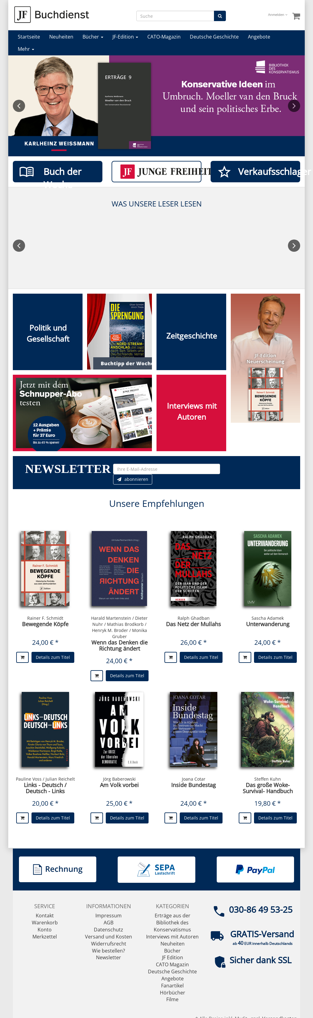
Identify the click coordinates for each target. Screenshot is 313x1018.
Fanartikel (172, 985)
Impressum (108, 915)
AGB (108, 922)
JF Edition (172, 957)
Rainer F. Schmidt (45, 618)
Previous (19, 106)
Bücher (93, 36)
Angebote (259, 36)
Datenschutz (108, 929)
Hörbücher (172, 992)
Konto (45, 929)
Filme (172, 999)
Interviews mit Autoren (172, 936)
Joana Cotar (193, 779)
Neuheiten (61, 36)
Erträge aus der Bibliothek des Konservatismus (172, 922)
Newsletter (108, 957)
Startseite (29, 36)
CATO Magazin (172, 964)
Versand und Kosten (108, 936)
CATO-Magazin (164, 36)
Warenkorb (45, 922)
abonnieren (132, 479)
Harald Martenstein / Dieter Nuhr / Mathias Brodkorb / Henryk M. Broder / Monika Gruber (119, 627)
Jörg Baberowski (119, 779)
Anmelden (277, 14)
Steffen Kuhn (267, 779)
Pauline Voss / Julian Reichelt (45, 779)
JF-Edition (125, 36)
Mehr (26, 49)
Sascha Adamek (268, 618)
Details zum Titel (53, 657)
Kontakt (45, 915)
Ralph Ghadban (194, 618)
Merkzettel (44, 936)
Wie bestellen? (108, 950)
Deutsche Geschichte (214, 36)
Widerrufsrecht (108, 943)
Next (294, 106)
